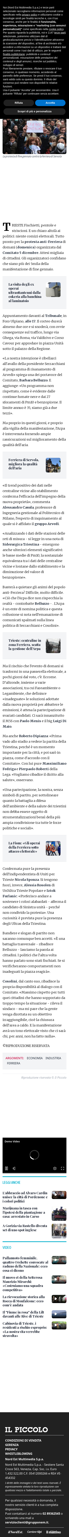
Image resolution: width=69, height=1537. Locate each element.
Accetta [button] (50, 102)
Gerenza (12, 1445)
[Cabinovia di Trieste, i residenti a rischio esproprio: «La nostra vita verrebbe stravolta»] (26, 1329)
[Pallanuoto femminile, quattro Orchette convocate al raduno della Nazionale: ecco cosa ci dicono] (26, 1264)
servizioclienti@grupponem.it (26, 1522)
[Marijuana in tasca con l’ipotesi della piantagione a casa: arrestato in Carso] (26, 1212)
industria (53, 1058)
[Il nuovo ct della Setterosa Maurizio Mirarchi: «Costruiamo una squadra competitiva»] (26, 1283)
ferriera (13, 1063)
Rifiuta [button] (19, 102)
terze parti (60, 32)
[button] (34, 1155)
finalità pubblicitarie (14, 54)
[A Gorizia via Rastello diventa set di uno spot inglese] (26, 1228)
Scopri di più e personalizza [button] (34, 111)
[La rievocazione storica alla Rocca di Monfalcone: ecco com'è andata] (26, 1301)
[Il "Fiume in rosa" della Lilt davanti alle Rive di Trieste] (26, 1314)
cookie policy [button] (56, 29)
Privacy (11, 1449)
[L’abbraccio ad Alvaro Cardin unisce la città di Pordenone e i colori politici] (26, 1197)
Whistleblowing (18, 1454)
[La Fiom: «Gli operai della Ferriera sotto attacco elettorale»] (24, 847)
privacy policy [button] (30, 14)
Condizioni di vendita (23, 1440)
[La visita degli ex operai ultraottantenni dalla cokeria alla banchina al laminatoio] (24, 292)
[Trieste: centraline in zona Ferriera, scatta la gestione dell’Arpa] (24, 644)
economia (35, 1058)
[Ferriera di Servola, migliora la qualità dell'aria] (24, 464)
